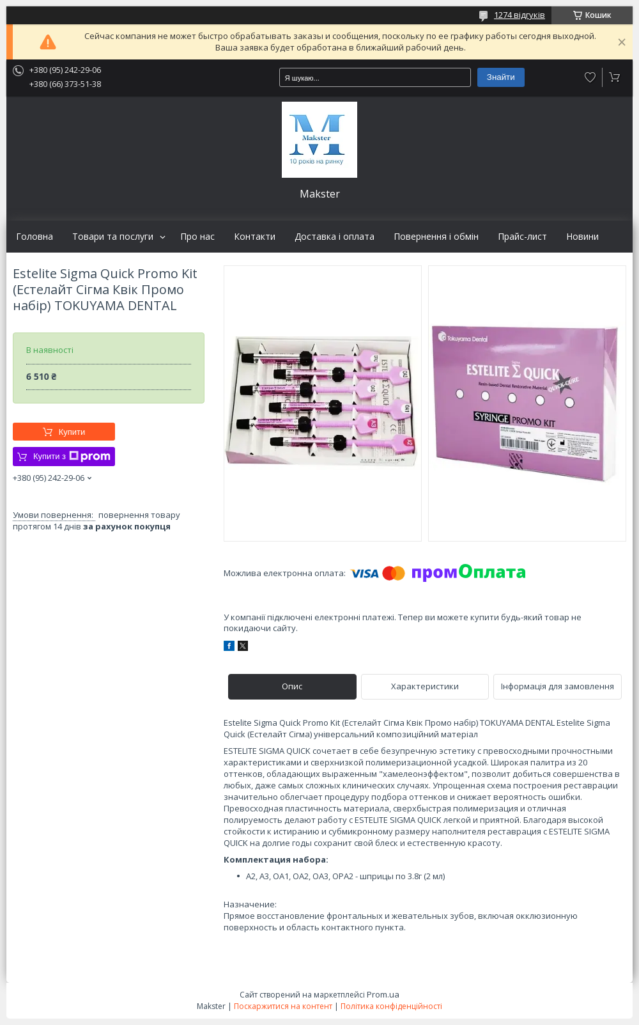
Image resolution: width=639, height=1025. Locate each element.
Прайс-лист (522, 236)
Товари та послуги (112, 236)
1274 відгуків (519, 14)
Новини (582, 236)
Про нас (197, 236)
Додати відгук (590, 77)
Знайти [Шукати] (501, 77)
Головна (34, 236)
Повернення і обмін (436, 236)
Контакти (254, 236)
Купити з (72, 456)
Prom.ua (383, 994)
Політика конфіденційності (391, 1006)
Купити (72, 432)
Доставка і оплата (334, 236)
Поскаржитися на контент (283, 1006)
